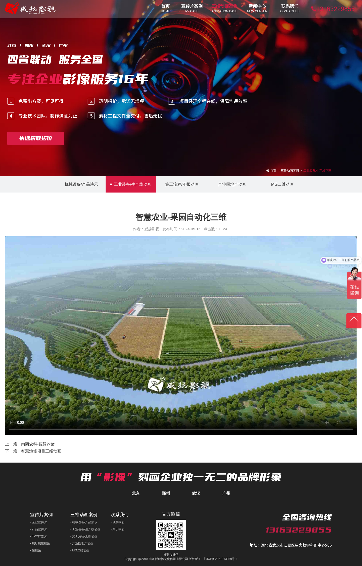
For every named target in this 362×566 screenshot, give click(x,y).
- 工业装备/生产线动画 (85, 529)
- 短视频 (35, 550)
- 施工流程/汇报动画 (83, 536)
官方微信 (171, 513)
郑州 (166, 493)
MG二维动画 (281, 184)
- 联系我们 (117, 522)
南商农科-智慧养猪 (38, 444)
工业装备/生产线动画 (317, 170)
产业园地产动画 (231, 184)
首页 (273, 170)
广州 (226, 493)
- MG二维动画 (79, 550)
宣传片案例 (41, 514)
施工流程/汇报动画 (180, 184)
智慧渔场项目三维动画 (41, 451)
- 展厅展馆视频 (40, 543)
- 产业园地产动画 (81, 543)
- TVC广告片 (38, 536)
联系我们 (120, 514)
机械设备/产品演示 (80, 184)
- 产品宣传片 (38, 529)
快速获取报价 (35, 138)
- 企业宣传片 (38, 522)
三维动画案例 (290, 170)
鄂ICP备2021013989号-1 (220, 559)
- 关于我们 (117, 529)
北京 (136, 493)
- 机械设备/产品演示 (83, 522)
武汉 (196, 493)
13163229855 (333, 8)
